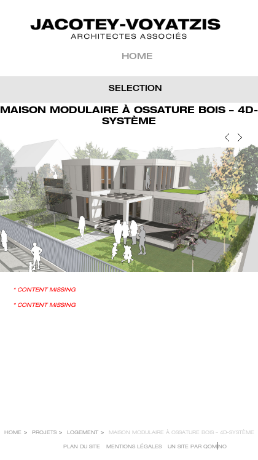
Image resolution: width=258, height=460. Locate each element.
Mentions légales (134, 447)
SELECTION (135, 89)
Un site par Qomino (197, 447)
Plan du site (81, 447)
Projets (44, 432)
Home (137, 57)
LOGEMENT (82, 432)
